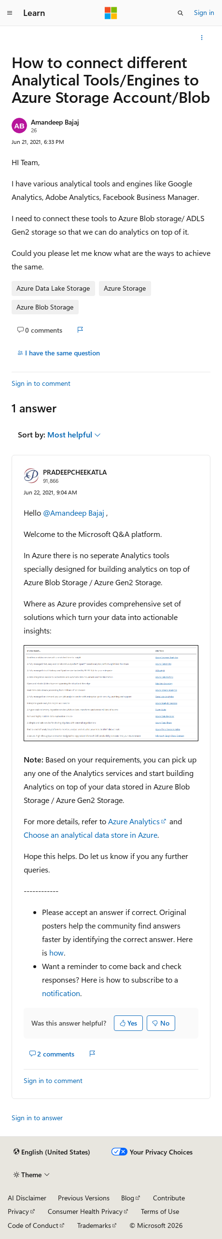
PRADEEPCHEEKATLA (75, 472)
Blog (127, 1197)
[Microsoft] (111, 13)
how (56, 952)
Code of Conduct (33, 1225)
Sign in (204, 12)
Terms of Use (160, 1211)
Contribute (169, 1197)
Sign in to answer (37, 1117)
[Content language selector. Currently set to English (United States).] (52, 1152)
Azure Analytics (134, 821)
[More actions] (202, 37)
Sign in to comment (41, 383)
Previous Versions (84, 1197)
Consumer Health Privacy (85, 1211)
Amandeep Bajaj (55, 122)
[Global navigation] (9, 13)
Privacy (18, 1211)
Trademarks (94, 1225)
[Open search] (180, 13)
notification (61, 993)
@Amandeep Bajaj (74, 512)
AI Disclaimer (27, 1197)
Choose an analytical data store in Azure (90, 835)
